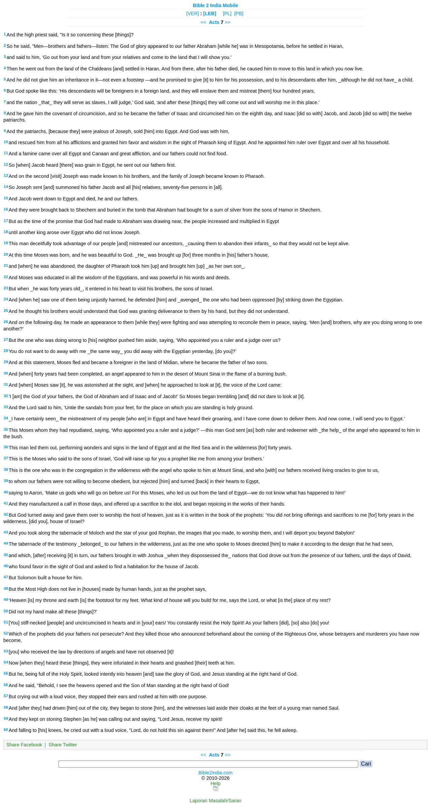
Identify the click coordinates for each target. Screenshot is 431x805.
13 (6, 175)
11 (6, 153)
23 (6, 288)
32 (6, 396)
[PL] (227, 13)
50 (6, 611)
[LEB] (209, 13)
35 (6, 429)
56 (6, 685)
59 (6, 718)
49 (6, 600)
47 (6, 577)
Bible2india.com (215, 772)
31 (6, 384)
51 (6, 622)
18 (6, 232)
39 (6, 481)
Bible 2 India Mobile (215, 5)
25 (6, 311)
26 (6, 322)
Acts (214, 22)
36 (6, 447)
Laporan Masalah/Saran (215, 800)
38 (6, 470)
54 (6, 662)
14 (6, 187)
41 (6, 503)
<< (203, 22)
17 (6, 221)
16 (6, 209)
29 (6, 362)
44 (6, 543)
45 (6, 555)
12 (6, 164)
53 (6, 651)
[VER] (192, 13)
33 (6, 407)
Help (215, 783)
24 (6, 299)
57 (6, 696)
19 (6, 243)
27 (6, 339)
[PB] (238, 13)
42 (6, 514)
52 (6, 633)
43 (6, 532)
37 (6, 458)
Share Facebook (24, 744)
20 (6, 254)
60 (6, 730)
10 (6, 142)
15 (6, 198)
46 (6, 566)
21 (6, 265)
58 (6, 707)
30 (6, 373)
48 (6, 588)
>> (228, 22)
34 (6, 418)
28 (6, 351)
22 (6, 277)
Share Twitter (62, 744)
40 (6, 492)
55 (6, 673)
